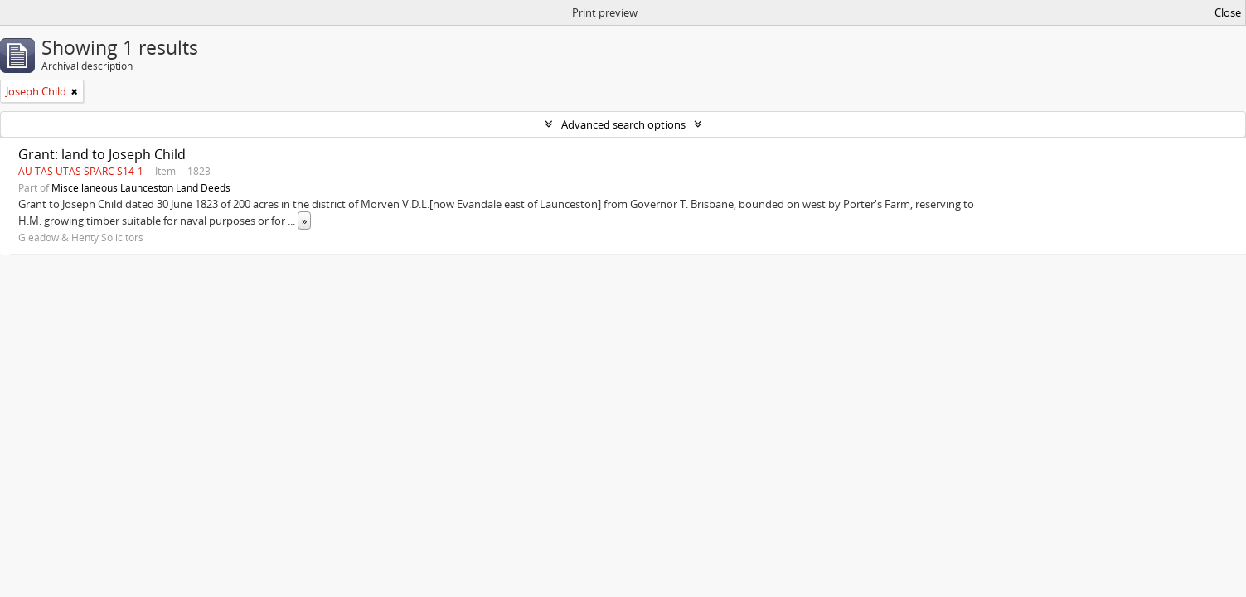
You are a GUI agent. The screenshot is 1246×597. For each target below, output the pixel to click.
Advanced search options (623, 124)
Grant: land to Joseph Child (102, 154)
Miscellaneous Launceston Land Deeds (140, 187)
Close (1227, 12)
